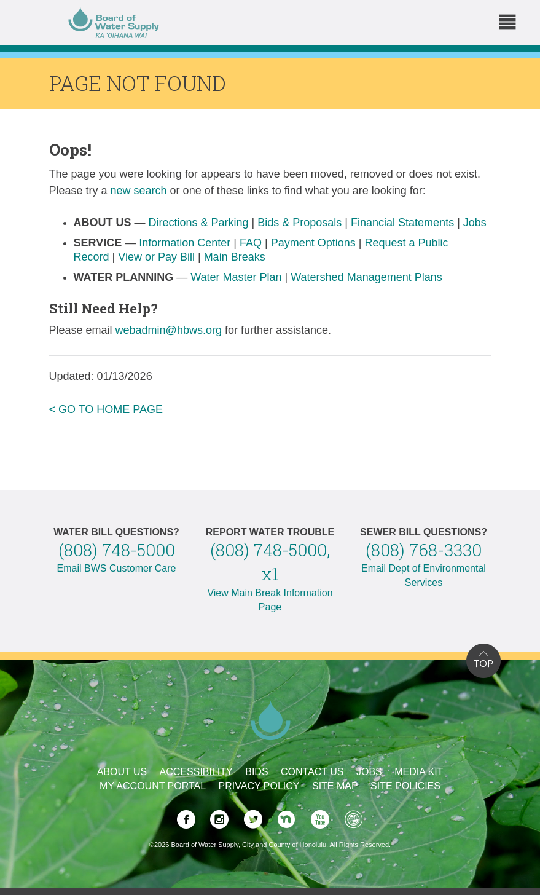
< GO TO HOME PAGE (106, 409)
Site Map (335, 786)
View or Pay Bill (156, 257)
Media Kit (418, 772)
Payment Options (313, 243)
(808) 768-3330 (424, 549)
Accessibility (196, 772)
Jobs (475, 222)
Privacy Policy (259, 786)
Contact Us (312, 772)
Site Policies (405, 786)
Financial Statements (402, 222)
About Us (122, 772)
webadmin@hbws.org (168, 330)
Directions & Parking (199, 222)
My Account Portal (153, 786)
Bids (256, 772)
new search (139, 190)
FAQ (251, 243)
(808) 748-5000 (116, 549)
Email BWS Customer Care (116, 568)
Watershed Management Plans (366, 277)
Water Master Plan (235, 277)
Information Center (184, 243)
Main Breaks (234, 257)
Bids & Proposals (299, 222)
